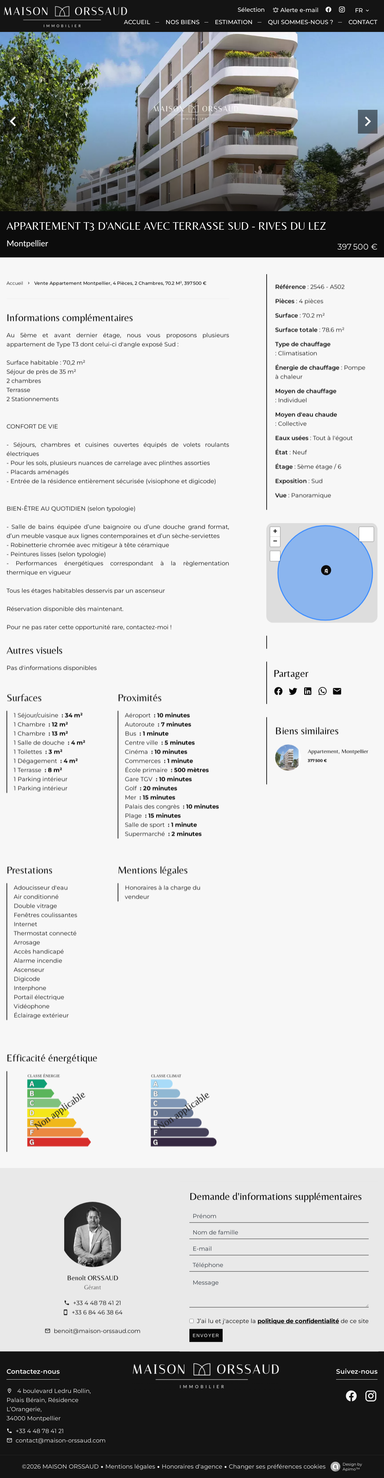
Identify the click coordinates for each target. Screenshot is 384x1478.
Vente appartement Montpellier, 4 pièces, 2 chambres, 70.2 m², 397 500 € (120, 302)
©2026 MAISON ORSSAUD (60, 1466)
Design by (344, 1466)
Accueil (15, 302)
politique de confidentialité (298, 1349)
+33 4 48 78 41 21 (40, 1431)
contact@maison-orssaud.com (61, 1440)
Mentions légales (130, 1466)
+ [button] (275, 560)
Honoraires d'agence (192, 1466)
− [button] (275, 570)
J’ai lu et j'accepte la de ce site (283, 1349)
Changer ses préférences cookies (277, 1466)
